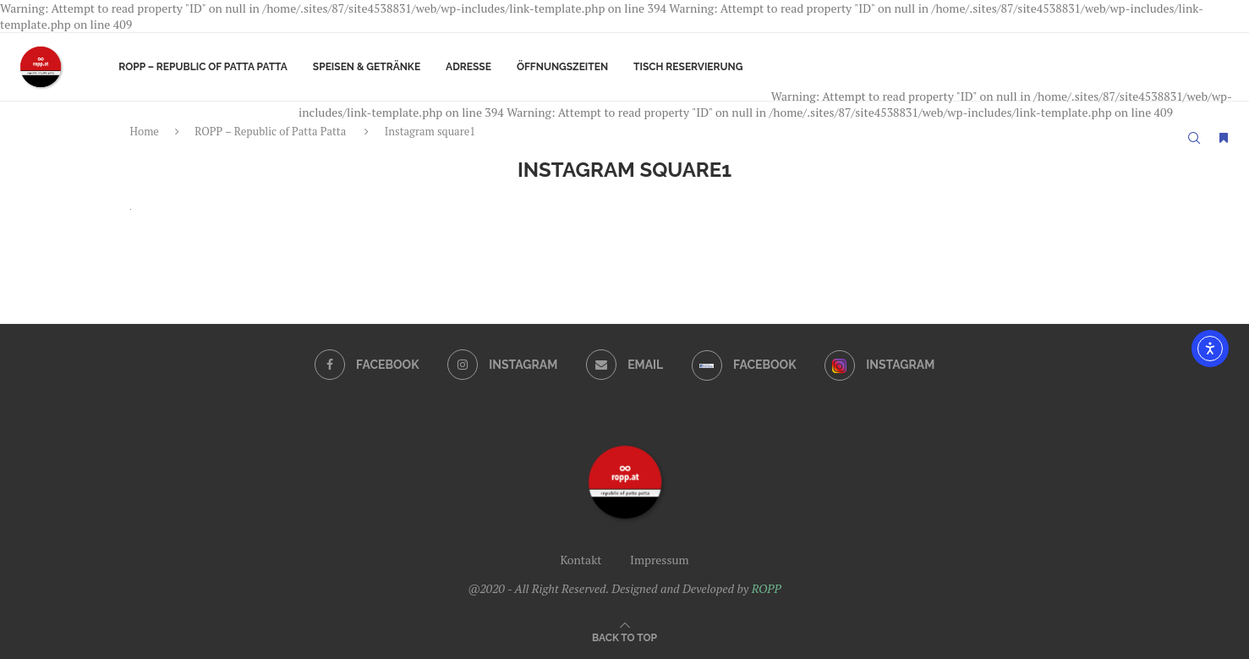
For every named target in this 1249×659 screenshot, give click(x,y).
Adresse (468, 67)
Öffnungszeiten (562, 67)
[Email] (625, 364)
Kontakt (580, 560)
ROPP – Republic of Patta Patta (203, 67)
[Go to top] (624, 637)
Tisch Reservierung (687, 67)
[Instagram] (502, 364)
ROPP (766, 588)
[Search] (1194, 138)
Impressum (659, 560)
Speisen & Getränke (366, 67)
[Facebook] (367, 364)
